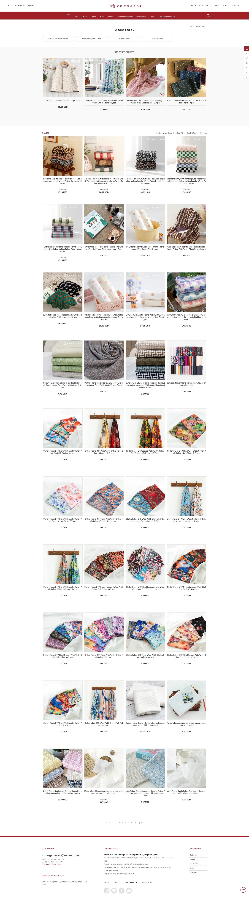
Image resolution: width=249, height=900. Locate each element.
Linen (110, 17)
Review (192, 859)
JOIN (201, 6)
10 (135, 823)
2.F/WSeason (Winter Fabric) (91, 39)
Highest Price (179, 133)
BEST (84, 17)
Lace (152, 17)
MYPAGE (217, 6)
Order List (193, 855)
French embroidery (125, 17)
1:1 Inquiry (193, 864)
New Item (203, 133)
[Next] (141, 823)
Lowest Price (167, 133)
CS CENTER (236, 6)
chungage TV (194, 872)
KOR (30, 6)
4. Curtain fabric (157, 39)
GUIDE (116, 883)
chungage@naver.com (140, 864)
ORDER (226, 6)
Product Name (192, 133)
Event (192, 868)
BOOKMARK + (20, 6)
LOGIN (194, 6)
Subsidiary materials (166, 17)
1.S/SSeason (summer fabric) (58, 39)
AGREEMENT (147, 883)
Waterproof (141, 17)
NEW (76, 17)
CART (207, 6)
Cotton (93, 17)
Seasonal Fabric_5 (200, 26)
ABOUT (9, 6)
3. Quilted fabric (124, 39)
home (190, 26)
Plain (102, 17)
